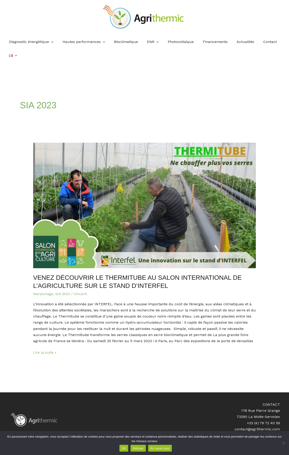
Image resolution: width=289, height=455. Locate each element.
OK (124, 448)
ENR (148, 42)
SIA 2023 (62, 280)
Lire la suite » (45, 338)
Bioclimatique (123, 42)
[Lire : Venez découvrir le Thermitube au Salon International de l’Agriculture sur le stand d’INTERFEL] (144, 192)
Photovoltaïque (174, 42)
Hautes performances (82, 42)
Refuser (138, 448)
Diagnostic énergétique (31, 42)
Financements (206, 42)
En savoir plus (160, 448)
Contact (257, 42)
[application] (51, 42)
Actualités (235, 42)
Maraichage (43, 280)
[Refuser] (283, 443)
